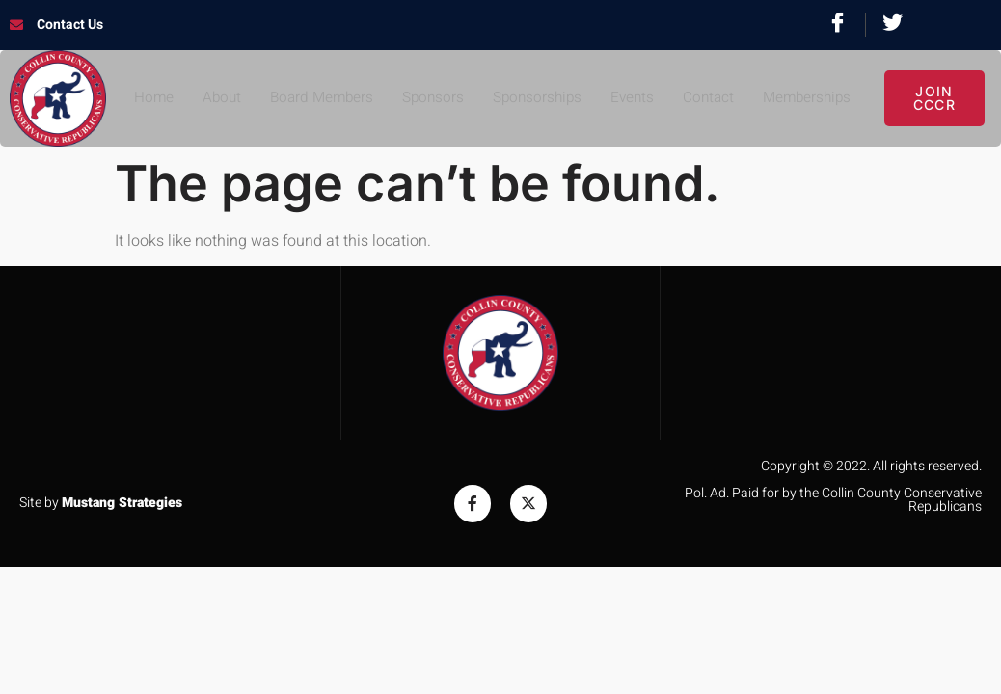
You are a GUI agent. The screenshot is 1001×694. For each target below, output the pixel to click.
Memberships (815, 98)
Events (635, 98)
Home (142, 98)
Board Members (315, 98)
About (212, 98)
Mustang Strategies (122, 503)
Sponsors (430, 98)
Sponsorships (537, 98)
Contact (713, 98)
